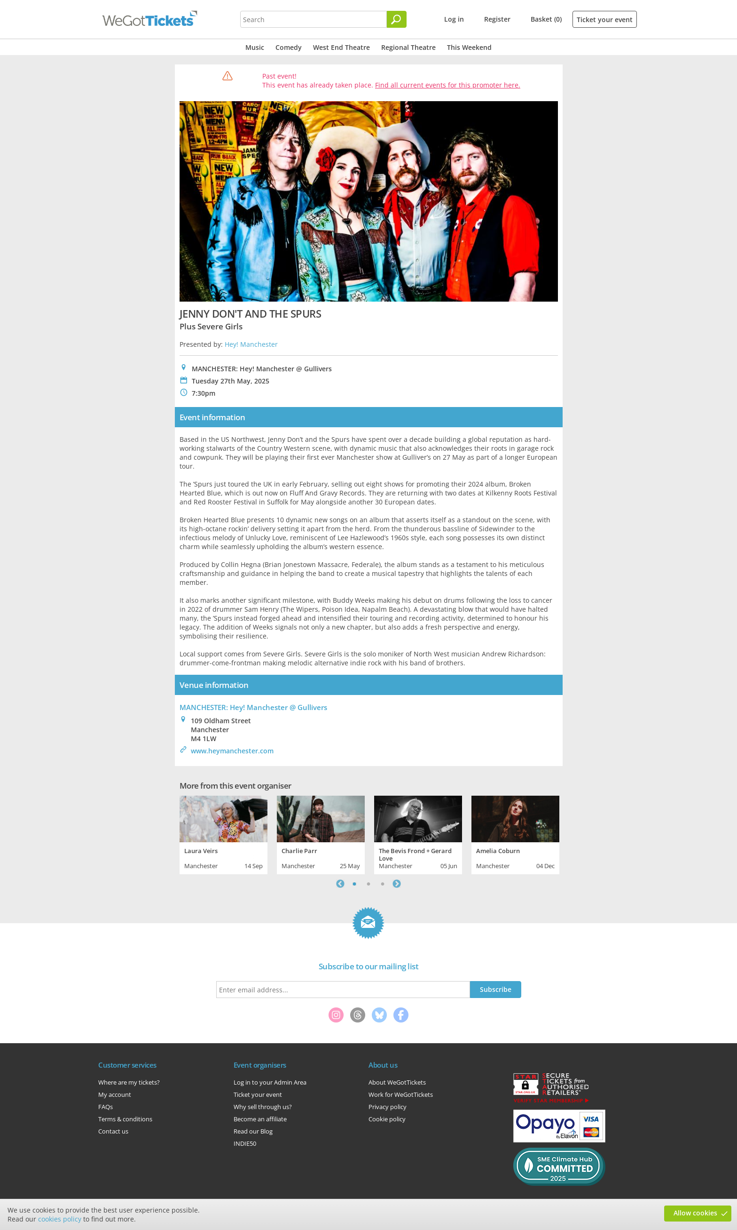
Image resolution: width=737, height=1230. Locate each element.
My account (114, 1094)
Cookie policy (387, 1119)
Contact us (113, 1131)
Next (396, 883)
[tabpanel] (223, 833)
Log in (454, 19)
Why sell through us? (263, 1106)
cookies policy (59, 1218)
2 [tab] (368, 883)
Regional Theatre (408, 47)
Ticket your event (605, 19)
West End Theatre (341, 47)
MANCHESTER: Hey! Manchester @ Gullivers (253, 707)
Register (497, 19)
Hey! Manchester (251, 344)
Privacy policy (387, 1106)
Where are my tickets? (129, 1082)
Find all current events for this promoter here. (447, 84)
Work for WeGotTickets (400, 1094)
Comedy (288, 47)
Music (254, 47)
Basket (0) (546, 19)
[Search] (397, 19)
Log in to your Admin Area (270, 1082)
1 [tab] (354, 883)
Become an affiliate (260, 1119)
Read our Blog (253, 1131)
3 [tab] (382, 883)
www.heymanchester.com (232, 750)
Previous (340, 883)
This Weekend (469, 47)
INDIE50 (245, 1143)
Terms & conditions (125, 1119)
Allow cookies (695, 1212)
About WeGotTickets (397, 1082)
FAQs (105, 1106)
